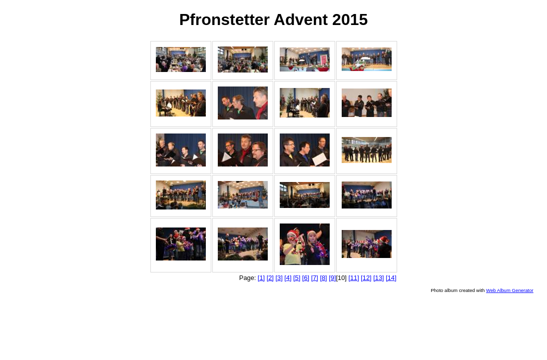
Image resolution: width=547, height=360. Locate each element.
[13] (378, 278)
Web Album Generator (510, 290)
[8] (323, 278)
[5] (296, 278)
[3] (278, 278)
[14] (391, 278)
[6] (305, 278)
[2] (270, 278)
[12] (366, 278)
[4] (287, 278)
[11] (353, 278)
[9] (332, 278)
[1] (261, 278)
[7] (314, 278)
